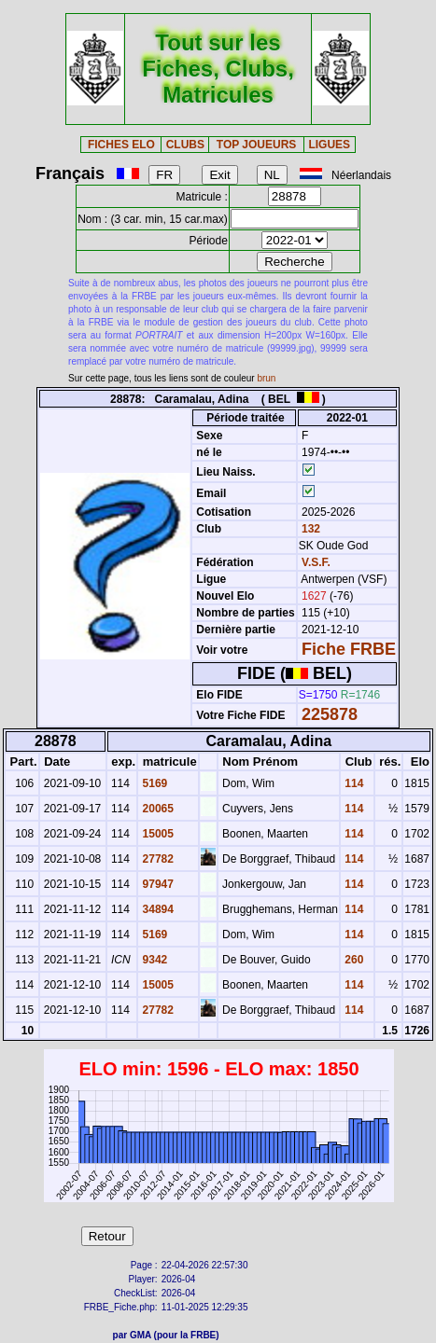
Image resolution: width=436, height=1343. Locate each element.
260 (352, 959)
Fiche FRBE (349, 649)
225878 (330, 714)
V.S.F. (316, 562)
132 (309, 528)
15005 (156, 833)
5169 (153, 783)
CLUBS (185, 144)
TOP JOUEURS (257, 144)
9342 (153, 959)
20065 (156, 808)
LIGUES (329, 144)
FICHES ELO (121, 144)
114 (352, 783)
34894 (156, 909)
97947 (156, 884)
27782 (156, 858)
